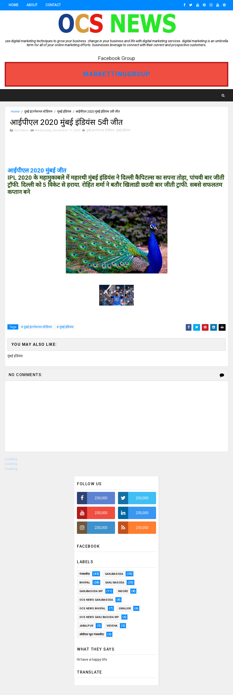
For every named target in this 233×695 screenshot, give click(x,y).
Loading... (12, 459)
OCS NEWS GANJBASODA (96, 599)
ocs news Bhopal (92, 608)
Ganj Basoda (114, 582)
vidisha (112, 625)
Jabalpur (86, 625)
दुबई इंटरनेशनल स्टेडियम (38, 111)
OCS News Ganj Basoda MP (99, 617)
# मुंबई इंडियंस (65, 327)
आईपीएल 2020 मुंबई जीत (36, 170)
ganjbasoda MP (91, 591)
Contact (53, 5)
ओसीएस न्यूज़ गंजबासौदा (91, 634)
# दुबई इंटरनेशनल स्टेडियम (36, 327)
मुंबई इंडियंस (64, 111)
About (32, 5)
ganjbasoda (114, 574)
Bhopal (84, 582)
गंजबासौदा (84, 574)
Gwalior (125, 608)
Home (14, 5)
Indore (123, 591)
